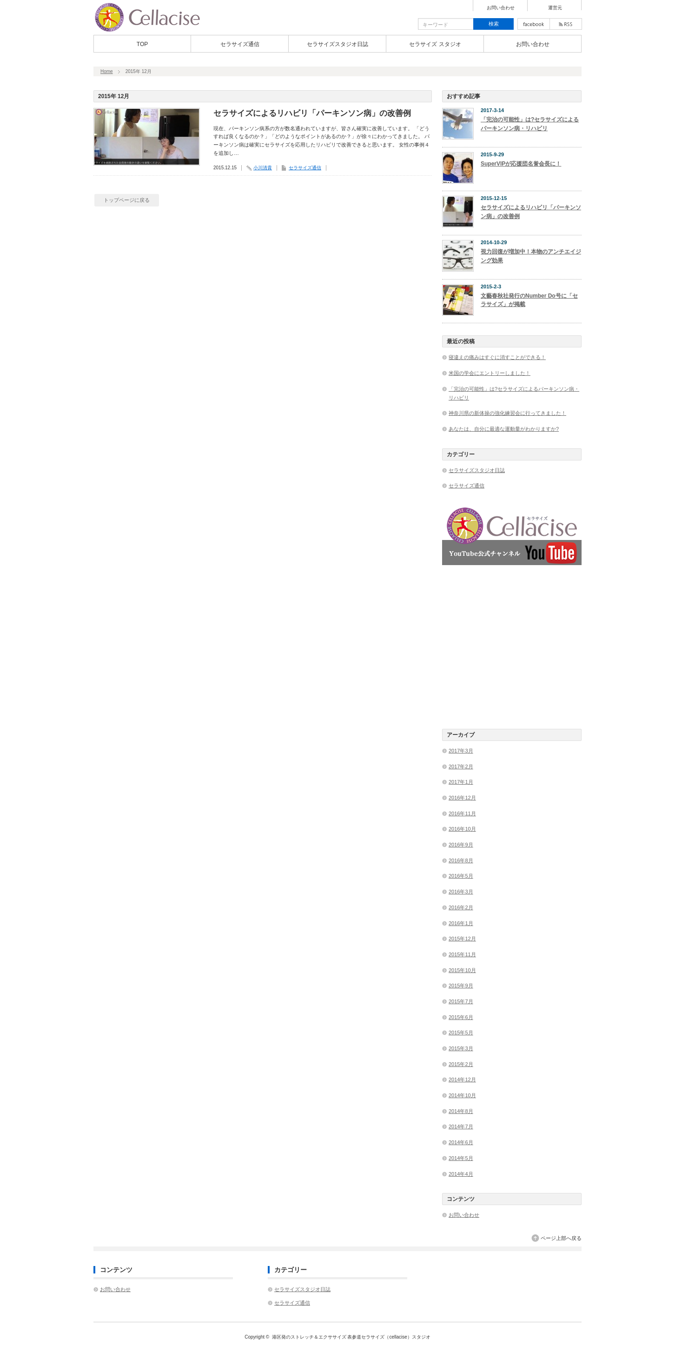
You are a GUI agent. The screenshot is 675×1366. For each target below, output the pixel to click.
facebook (533, 24)
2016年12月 (462, 797)
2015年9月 (461, 985)
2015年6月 (461, 1017)
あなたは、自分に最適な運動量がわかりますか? (504, 429)
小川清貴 (262, 167)
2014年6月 (461, 1142)
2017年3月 (461, 750)
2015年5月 (461, 1032)
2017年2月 (461, 766)
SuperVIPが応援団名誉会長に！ (521, 163)
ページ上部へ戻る (561, 1238)
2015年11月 (462, 954)
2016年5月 (461, 876)
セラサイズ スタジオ (435, 44)
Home (106, 71)
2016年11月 (462, 813)
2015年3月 (461, 1048)
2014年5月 (461, 1158)
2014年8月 (461, 1111)
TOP (142, 44)
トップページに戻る (127, 200)
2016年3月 (461, 891)
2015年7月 (461, 1001)
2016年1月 (461, 923)
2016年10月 (462, 829)
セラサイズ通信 (239, 44)
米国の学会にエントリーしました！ (489, 373)
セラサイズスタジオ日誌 (337, 44)
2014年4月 (461, 1174)
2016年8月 (461, 860)
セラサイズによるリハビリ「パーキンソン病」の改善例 (312, 113)
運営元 (555, 8)
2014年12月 (462, 1079)
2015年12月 (462, 938)
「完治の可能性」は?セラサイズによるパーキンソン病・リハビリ (530, 124)
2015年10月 (462, 970)
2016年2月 (461, 907)
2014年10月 (462, 1095)
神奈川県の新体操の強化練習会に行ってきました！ (507, 413)
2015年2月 (461, 1064)
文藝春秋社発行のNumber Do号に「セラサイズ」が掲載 (529, 300)
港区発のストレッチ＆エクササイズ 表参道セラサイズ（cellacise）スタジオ (351, 1336)
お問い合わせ (501, 8)
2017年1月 (461, 782)
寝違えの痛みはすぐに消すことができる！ (497, 357)
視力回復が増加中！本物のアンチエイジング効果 (531, 256)
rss (565, 24)
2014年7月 (461, 1126)
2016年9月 (461, 844)
